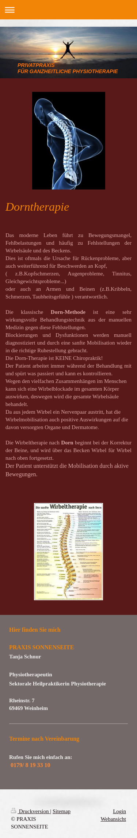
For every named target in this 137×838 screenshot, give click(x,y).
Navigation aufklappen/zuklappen (68, 10)
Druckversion (30, 811)
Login (119, 811)
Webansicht (113, 819)
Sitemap (62, 811)
